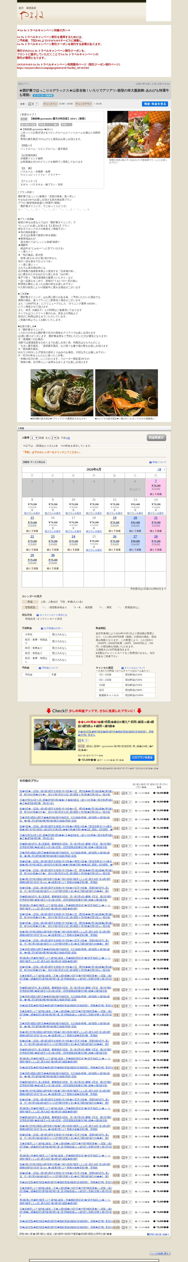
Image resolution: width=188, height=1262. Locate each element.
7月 (159, 469)
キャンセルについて (135, 668)
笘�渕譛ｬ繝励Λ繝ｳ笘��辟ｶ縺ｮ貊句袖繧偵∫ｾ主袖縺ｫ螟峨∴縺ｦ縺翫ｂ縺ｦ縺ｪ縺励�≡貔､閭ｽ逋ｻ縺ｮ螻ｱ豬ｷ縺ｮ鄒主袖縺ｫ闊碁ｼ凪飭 (65, 819)
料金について (159, 462)
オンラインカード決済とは (53, 615)
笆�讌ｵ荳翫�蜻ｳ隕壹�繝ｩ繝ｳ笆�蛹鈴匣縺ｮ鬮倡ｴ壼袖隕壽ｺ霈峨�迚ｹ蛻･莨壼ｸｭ (66, 1005)
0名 (68, 437)
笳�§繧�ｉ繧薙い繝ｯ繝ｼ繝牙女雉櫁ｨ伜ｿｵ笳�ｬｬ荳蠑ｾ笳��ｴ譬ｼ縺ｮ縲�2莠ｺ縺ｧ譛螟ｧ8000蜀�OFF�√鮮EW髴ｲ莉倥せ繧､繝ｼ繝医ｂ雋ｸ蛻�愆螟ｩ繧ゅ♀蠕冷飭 (66, 793)
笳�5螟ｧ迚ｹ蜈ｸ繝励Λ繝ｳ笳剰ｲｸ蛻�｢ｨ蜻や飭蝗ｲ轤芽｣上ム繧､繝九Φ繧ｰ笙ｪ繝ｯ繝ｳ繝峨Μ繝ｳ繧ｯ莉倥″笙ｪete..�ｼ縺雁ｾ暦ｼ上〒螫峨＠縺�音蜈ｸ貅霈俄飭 (65, 881)
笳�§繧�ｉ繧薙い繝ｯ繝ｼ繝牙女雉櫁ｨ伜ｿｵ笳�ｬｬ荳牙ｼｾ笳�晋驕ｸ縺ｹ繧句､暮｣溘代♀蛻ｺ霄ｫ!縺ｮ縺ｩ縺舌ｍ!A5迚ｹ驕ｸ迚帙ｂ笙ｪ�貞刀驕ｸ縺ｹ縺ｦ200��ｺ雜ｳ (64, 889)
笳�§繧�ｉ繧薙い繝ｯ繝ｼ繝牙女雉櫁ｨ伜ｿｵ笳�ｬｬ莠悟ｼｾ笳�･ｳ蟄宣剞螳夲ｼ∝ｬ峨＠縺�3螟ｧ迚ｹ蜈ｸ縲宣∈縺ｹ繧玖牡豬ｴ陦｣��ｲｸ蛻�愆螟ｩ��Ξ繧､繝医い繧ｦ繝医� (66, 828)
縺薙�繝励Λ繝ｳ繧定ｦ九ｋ (142, 758)
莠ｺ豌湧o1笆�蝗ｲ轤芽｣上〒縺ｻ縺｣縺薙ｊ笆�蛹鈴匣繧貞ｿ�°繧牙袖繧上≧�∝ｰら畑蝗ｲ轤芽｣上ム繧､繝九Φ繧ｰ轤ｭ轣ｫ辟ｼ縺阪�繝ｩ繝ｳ (65, 907)
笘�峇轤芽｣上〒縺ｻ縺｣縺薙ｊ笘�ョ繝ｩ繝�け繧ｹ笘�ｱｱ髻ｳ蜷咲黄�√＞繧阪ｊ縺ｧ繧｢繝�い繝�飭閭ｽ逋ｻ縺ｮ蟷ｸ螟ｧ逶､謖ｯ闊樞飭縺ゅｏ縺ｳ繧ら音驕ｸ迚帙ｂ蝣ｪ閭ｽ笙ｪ (66, 979)
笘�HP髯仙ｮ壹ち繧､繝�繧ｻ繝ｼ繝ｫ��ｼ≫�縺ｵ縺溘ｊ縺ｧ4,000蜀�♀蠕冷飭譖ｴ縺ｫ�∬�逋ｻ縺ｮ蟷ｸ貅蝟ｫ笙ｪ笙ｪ (66, 802)
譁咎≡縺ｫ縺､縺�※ (159, 1234)
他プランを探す (32, 513)
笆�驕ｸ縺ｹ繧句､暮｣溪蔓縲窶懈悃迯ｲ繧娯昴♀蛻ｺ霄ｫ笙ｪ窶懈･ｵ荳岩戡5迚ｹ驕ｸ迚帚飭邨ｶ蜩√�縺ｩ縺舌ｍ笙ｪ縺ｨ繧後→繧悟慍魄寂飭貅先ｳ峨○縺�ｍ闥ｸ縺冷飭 (65, 845)
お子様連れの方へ (53, 628)
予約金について (50, 668)
